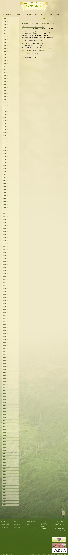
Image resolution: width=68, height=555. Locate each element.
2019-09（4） (5, 252)
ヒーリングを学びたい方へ (5, 527)
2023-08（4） (5, 114)
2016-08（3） (5, 360)
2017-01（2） (5, 345)
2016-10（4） (5, 354)
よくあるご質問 (3, 526)
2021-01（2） (5, 207)
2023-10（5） (5, 108)
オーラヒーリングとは (5, 524)
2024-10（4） (5, 72)
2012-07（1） (5, 501)
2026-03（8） (5, 21)
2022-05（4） (5, 159)
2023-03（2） (5, 129)
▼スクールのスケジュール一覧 (30, 53)
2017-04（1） (5, 336)
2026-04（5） (5, 18)
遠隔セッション (17, 527)
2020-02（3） (5, 237)
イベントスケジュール (44, 530)
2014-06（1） (5, 438)
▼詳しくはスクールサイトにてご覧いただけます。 (35, 50)
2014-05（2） (5, 441)
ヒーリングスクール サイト (32, 526)
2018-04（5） (5, 303)
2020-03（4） (5, 234)
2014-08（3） (5, 432)
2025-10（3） (5, 36)
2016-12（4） (5, 348)
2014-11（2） (5, 423)
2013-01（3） (5, 483)
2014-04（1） (5, 444)
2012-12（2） (5, 486)
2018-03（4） (5, 306)
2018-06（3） (5, 297)
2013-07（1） (5, 465)
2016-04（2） (5, 372)
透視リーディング (17, 523)
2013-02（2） (5, 480)
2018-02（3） (5, 309)
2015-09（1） (5, 393)
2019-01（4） (5, 276)
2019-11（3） (5, 246)
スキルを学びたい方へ (31, 521)
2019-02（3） (5, 273)
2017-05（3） (5, 333)
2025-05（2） (5, 51)
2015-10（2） (5, 390)
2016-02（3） (5, 378)
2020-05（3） (5, 228)
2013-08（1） (5, 462)
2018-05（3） (5, 300)
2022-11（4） (5, 141)
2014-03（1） (5, 447)
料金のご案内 (43, 523)
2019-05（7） (5, 264)
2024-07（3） (5, 81)
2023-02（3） (5, 132)
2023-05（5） (5, 123)
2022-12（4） (5, 138)
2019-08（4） (5, 255)
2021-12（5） (5, 174)
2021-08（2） (5, 186)
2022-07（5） (5, 153)
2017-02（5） (5, 342)
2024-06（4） (5, 84)
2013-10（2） (5, 456)
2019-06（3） (5, 261)
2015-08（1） (5, 396)
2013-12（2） (5, 453)
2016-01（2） (5, 381)
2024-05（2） (5, 87)
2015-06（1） (5, 402)
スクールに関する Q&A (31, 523)
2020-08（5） (5, 219)
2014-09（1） (5, 429)
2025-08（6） (5, 42)
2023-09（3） (5, 111)
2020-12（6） (5, 210)
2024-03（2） (5, 93)
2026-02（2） (5, 24)
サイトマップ (64, 14)
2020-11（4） (5, 213)
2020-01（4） (5, 240)
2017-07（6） (5, 330)
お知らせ (42, 526)
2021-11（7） (5, 177)
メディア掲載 (43, 528)
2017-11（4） (5, 318)
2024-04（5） (5, 90)
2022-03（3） (5, 165)
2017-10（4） (5, 321)
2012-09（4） (5, 495)
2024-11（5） (5, 69)
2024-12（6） (5, 66)
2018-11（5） (5, 282)
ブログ (57, 14)
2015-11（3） (5, 387)
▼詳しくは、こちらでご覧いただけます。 (33, 27)
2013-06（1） (5, 468)
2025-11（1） (5, 33)
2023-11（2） (5, 105)
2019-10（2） (5, 249)
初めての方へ (9, 14)
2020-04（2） (5, 231)
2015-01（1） (5, 417)
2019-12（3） (5, 243)
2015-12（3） (5, 384)
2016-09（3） (5, 357)
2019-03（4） (5, 270)
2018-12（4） (5, 279)
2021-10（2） (5, 180)
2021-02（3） (5, 204)
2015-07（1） (5, 399)
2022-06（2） (5, 156)
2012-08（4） (5, 498)
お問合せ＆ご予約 (38, 14)
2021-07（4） (5, 189)
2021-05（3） (5, 195)
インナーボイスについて (49, 14)
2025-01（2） (5, 63)
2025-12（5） (5, 30)
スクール (24, 14)
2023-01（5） (5, 135)
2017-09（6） (5, 324)
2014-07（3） (5, 435)
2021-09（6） (5, 183)
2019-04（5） (5, 267)
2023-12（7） (5, 102)
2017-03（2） (5, 339)
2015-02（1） (5, 414)
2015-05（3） (5, 405)
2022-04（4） (5, 162)
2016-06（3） (5, 366)
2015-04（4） (5, 408)
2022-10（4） (5, 144)
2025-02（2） (5, 60)
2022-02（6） (5, 168)
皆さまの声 (29, 524)
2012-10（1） (5, 492)
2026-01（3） (5, 27)
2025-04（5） (5, 54)
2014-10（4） (5, 426)
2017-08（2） (5, 327)
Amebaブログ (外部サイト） (59, 530)
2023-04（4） (5, 126)
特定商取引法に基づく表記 (59, 524)
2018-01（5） (5, 312)
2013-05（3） (5, 471)
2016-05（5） (5, 369)
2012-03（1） (5, 504)
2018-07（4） (5, 294)
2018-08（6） (5, 291)
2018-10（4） (5, 285)
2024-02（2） (5, 96)
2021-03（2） (5, 201)
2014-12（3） (5, 420)
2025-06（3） (5, 48)
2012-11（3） (5, 489)
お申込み (37, 33)
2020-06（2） (5, 225)
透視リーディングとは (5, 523)
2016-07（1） (5, 363)
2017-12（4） (5, 315)
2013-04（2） (5, 474)
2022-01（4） (5, 171)
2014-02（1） (5, 450)
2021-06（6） (5, 192)
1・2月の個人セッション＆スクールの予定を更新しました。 (38, 23)
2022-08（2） (5, 150)
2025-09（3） (5, 39)
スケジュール (30, 14)
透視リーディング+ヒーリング (19, 526)
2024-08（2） (5, 78)
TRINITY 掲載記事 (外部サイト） (60, 528)
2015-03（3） (5, 411)
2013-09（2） (5, 459)
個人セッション (16, 14)
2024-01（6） (5, 99)
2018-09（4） (5, 288)
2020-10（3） (5, 216)
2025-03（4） (5, 57)
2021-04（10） (6, 198)
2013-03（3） (5, 477)
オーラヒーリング (17, 524)
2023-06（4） (5, 120)
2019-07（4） (5, 258)
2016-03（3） (5, 375)
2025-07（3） (5, 45)
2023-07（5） (5, 117)
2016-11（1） (5, 351)
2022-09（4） (5, 147)
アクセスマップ (57, 523)
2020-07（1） (5, 222)
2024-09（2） (5, 75)
